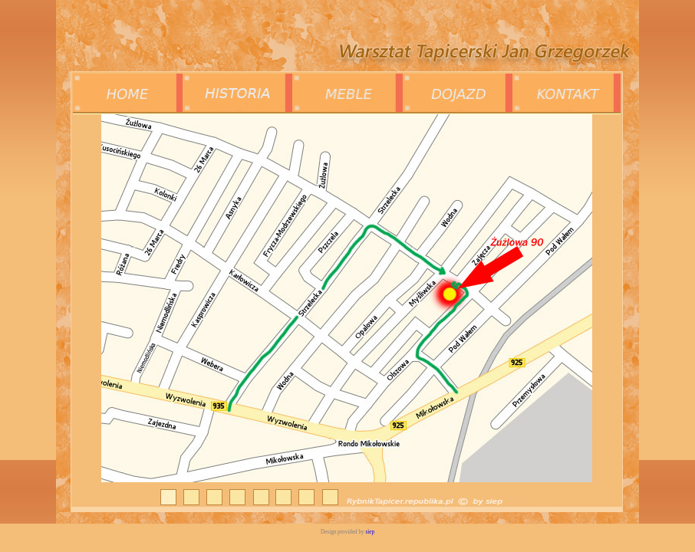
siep (369, 532)
